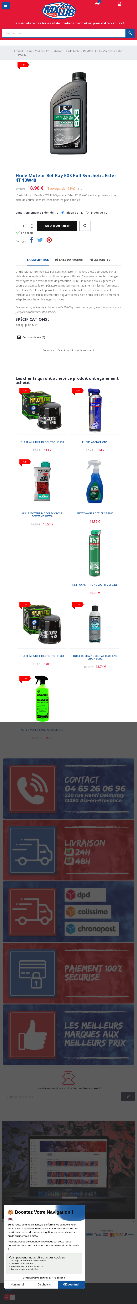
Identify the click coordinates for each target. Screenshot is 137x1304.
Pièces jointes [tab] (99, 259)
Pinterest (49, 240)
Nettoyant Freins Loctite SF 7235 (94, 584)
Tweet (40, 240)
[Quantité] (23, 226)
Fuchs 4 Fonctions (95, 442)
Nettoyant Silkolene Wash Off (42, 729)
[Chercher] (68, 33)
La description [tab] (38, 259)
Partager (31, 240)
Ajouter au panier (57, 225)
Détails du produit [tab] (69, 259)
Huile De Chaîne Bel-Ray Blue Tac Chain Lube (95, 657)
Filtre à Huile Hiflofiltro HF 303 (42, 656)
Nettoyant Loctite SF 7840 (95, 513)
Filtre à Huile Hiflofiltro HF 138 (42, 442)
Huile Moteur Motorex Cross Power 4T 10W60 (42, 515)
